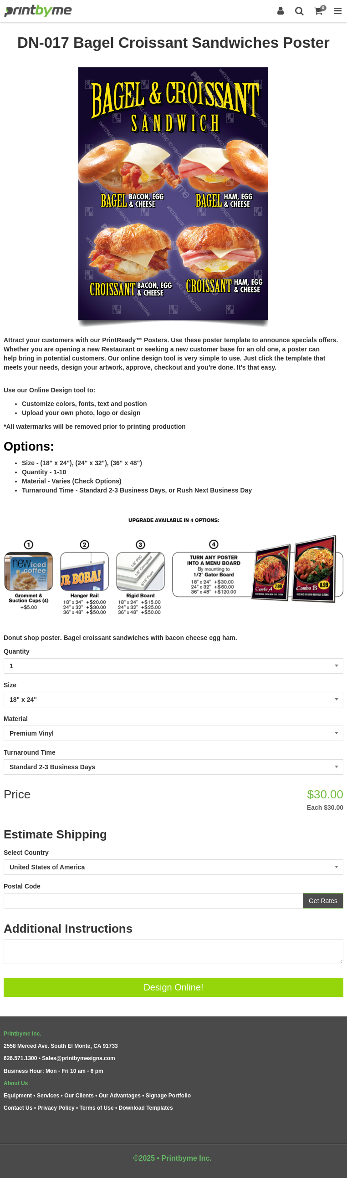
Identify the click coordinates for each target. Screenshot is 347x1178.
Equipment (18, 1095)
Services (48, 1095)
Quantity (17, 651)
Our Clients (79, 1095)
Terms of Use (96, 1108)
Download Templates (146, 1108)
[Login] (280, 11)
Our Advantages (120, 1095)
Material (16, 718)
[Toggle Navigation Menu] (337, 11)
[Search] (299, 11)
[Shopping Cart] (318, 11)
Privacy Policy (55, 1108)
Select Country (26, 852)
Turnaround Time (30, 752)
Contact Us (18, 1108)
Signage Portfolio (168, 1095)
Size (10, 685)
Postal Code (22, 886)
